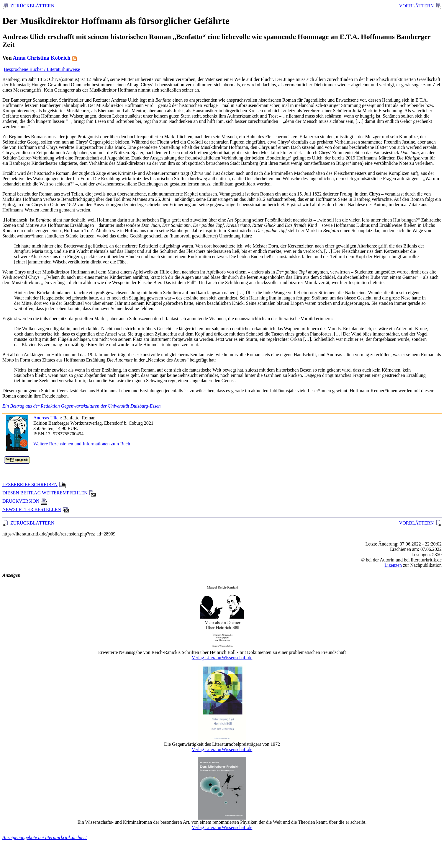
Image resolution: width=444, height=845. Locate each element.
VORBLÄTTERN (417, 5)
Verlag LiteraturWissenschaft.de (222, 657)
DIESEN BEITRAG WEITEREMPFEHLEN (49, 492)
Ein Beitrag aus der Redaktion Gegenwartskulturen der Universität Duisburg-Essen (81, 405)
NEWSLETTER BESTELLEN (35, 509)
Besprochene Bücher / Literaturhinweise (42, 69)
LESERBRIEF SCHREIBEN (34, 484)
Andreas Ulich (47, 417)
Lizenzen (393, 565)
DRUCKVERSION (24, 501)
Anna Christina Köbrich (41, 58)
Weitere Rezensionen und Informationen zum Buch (81, 443)
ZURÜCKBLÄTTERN (31, 5)
